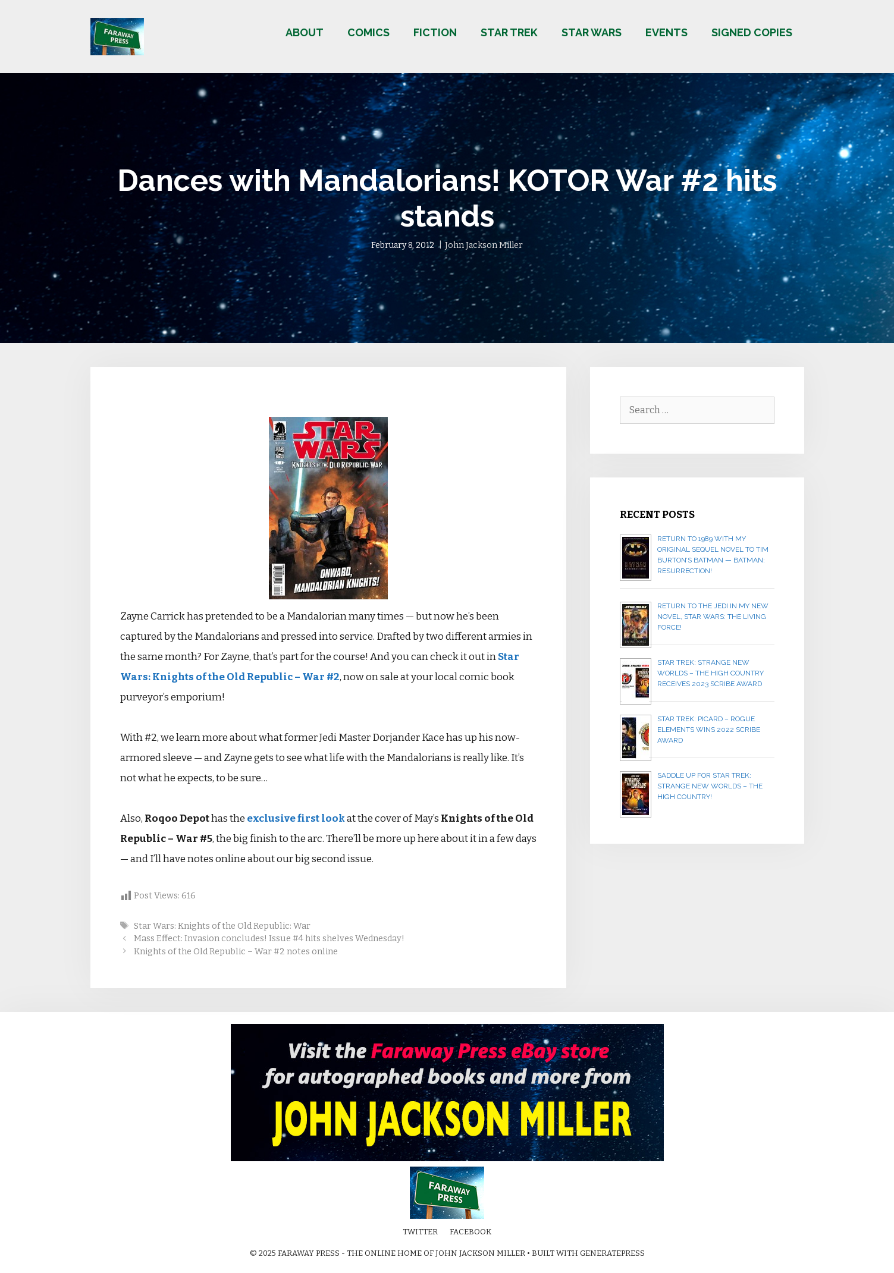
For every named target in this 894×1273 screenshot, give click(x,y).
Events (666, 32)
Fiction (435, 32)
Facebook (470, 1231)
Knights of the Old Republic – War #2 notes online (236, 951)
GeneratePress (612, 1253)
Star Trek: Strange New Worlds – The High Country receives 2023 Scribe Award (710, 673)
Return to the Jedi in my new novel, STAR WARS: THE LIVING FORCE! (712, 616)
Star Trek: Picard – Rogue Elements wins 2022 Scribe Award (708, 729)
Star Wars (592, 32)
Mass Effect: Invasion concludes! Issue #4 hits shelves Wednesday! (269, 938)
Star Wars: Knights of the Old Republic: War (222, 925)
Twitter (420, 1231)
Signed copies (751, 32)
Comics (368, 32)
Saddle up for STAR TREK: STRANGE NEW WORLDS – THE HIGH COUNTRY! (710, 786)
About (305, 32)
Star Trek (509, 32)
